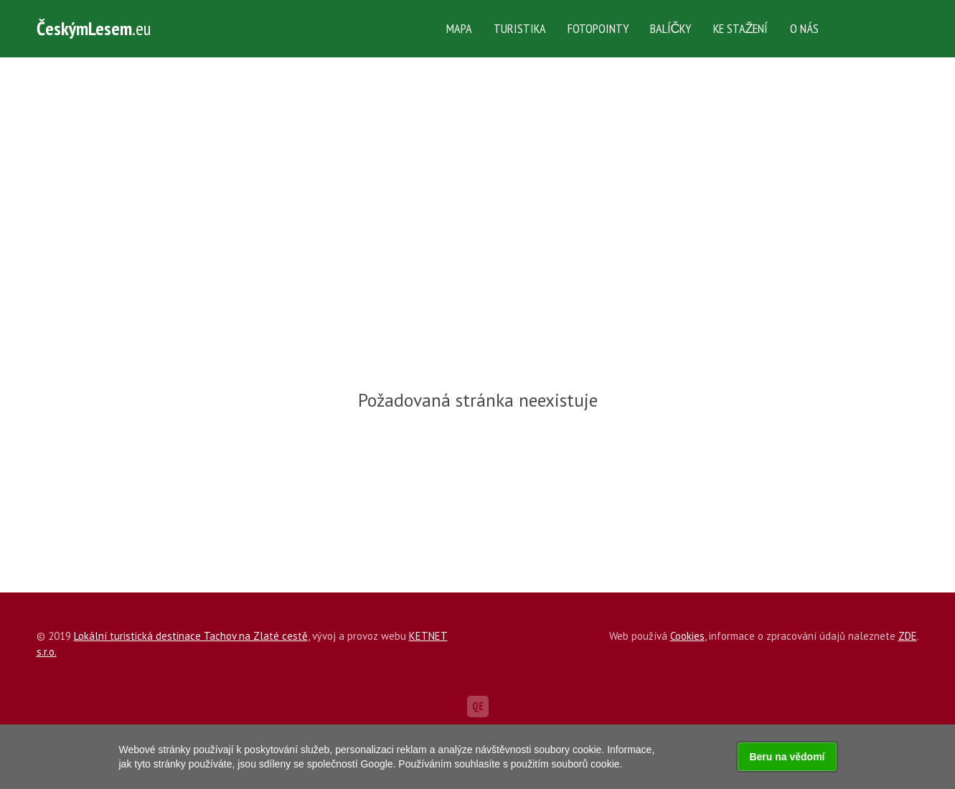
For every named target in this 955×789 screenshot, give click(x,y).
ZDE (907, 636)
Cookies (687, 636)
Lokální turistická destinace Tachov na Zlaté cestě (191, 636)
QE (478, 706)
